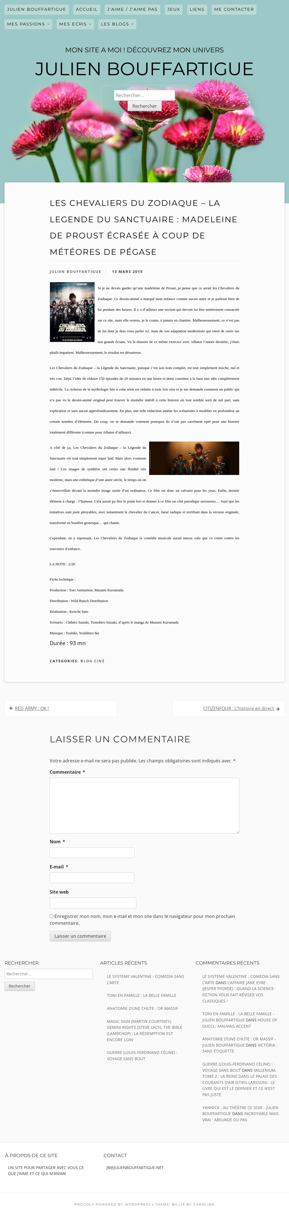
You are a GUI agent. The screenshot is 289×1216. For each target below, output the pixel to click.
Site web (59, 892)
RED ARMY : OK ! (32, 708)
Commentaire (67, 772)
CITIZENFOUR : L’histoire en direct (238, 708)
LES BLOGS (115, 24)
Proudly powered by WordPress (113, 1204)
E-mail (59, 867)
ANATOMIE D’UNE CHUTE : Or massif (142, 1008)
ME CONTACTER (234, 9)
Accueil (87, 9)
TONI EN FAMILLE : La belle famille (141, 995)
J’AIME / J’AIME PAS (132, 9)
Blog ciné (92, 660)
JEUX (173, 9)
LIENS (197, 9)
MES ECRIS (73, 24)
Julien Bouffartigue (75, 271)
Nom (57, 841)
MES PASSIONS (26, 24)
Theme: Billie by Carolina (185, 1204)
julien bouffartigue (36, 9)
